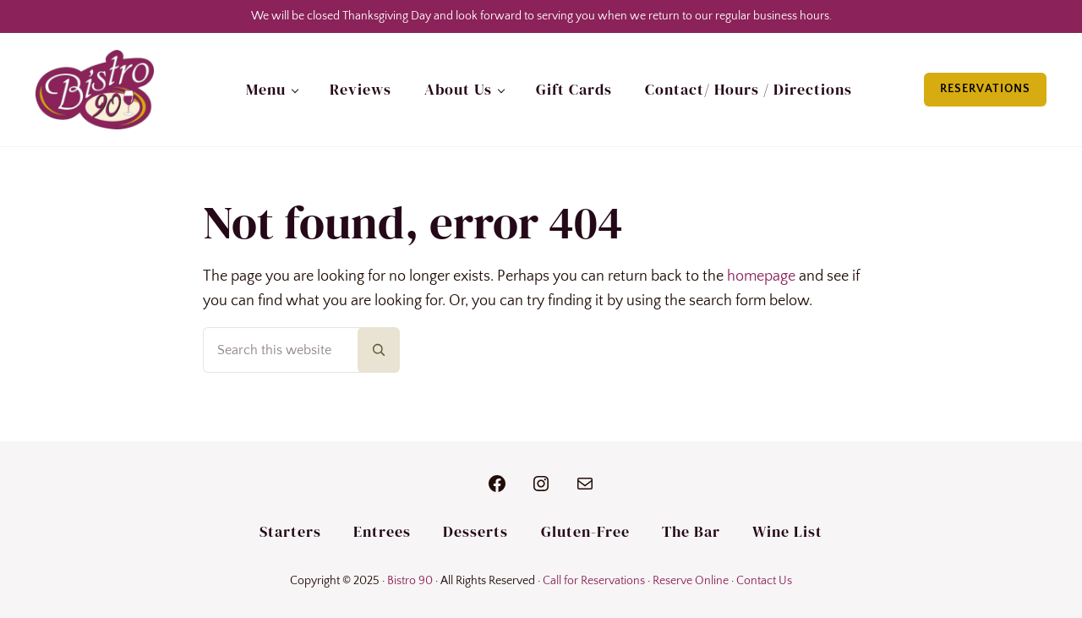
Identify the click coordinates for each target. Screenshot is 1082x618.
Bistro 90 (410, 581)
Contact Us (764, 581)
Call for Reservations (594, 581)
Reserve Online (691, 581)
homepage (761, 276)
